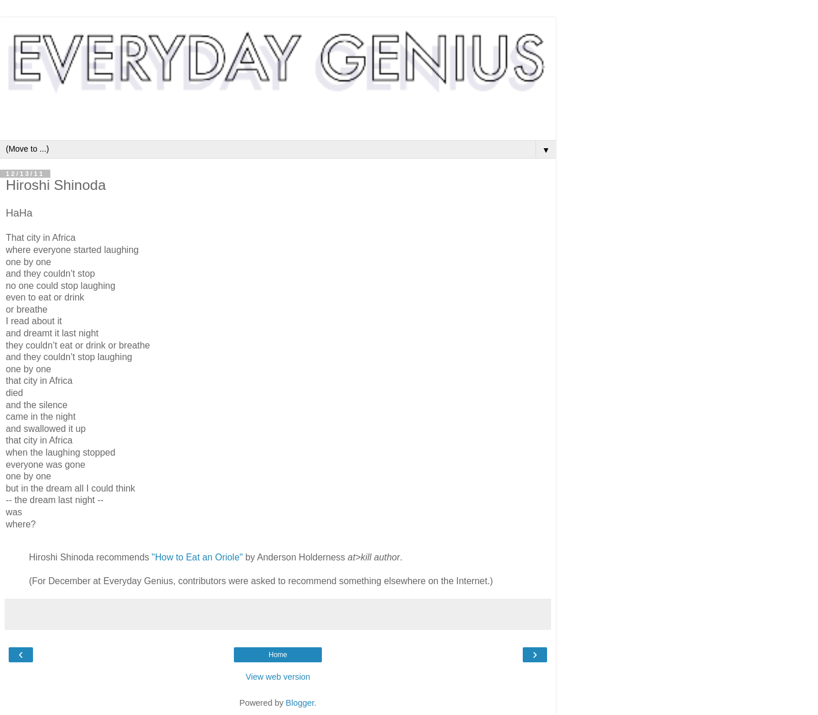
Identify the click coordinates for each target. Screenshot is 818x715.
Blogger (300, 702)
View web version (277, 676)
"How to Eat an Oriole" (197, 557)
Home (278, 655)
